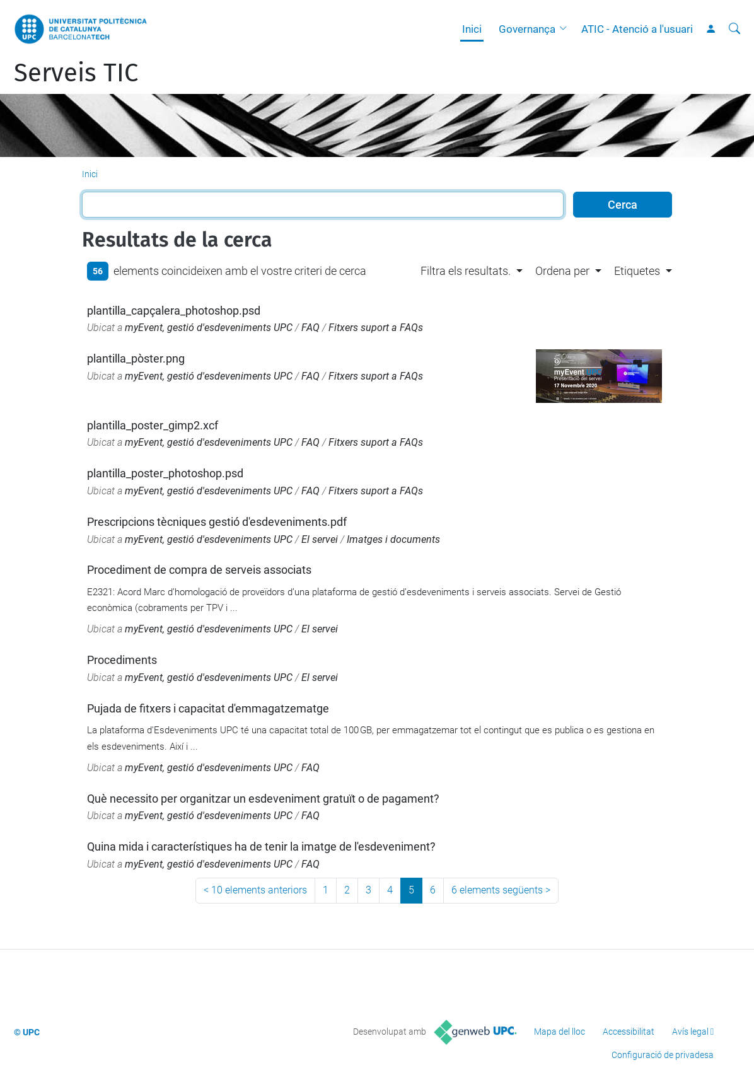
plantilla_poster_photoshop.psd (165, 473)
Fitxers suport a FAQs (375, 328)
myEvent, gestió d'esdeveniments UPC (209, 328)
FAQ (310, 328)
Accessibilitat (628, 1031)
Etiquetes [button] (637, 270)
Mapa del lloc (559, 1031)
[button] (566, 29)
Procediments (122, 659)
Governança (527, 29)
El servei (319, 539)
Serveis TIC (76, 73)
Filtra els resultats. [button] (465, 270)
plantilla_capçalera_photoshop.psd (173, 310)
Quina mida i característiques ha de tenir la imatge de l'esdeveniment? (261, 846)
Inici (472, 29)
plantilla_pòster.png (136, 358)
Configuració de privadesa (663, 1055)
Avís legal (690, 1031)
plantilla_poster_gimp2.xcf (152, 425)
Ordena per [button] (562, 270)
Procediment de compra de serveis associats (199, 569)
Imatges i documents (393, 539)
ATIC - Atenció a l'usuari (637, 29)
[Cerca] (734, 29)
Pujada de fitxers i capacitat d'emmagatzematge (208, 708)
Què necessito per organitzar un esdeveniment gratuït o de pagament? (263, 798)
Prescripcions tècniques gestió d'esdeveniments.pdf (217, 521)
